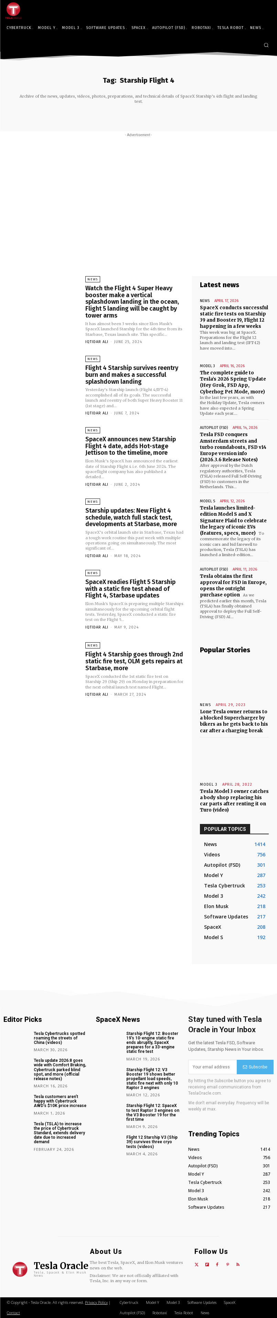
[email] (212, 1067)
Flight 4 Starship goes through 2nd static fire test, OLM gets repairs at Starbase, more (134, 661)
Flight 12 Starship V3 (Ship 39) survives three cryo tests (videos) (152, 1142)
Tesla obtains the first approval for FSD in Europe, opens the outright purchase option (233, 585)
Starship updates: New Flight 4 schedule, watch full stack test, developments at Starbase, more (131, 517)
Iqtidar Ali (96, 342)
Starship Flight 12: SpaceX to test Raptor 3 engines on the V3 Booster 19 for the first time (152, 1112)
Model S (207, 501)
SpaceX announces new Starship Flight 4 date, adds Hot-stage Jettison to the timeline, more (130, 446)
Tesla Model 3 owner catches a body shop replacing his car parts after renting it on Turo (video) (234, 800)
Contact (13, 1312)
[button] (266, 45)
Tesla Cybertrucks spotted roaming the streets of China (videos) (59, 1038)
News (92, 279)
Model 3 (207, 366)
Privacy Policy (96, 1302)
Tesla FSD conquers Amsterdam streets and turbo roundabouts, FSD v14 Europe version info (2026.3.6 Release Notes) (233, 447)
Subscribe (255, 1066)
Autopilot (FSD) (214, 428)
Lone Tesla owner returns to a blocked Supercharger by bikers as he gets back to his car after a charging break (234, 721)
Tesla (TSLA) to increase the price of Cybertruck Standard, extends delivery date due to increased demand (59, 1133)
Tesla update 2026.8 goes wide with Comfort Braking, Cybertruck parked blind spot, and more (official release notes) (60, 1069)
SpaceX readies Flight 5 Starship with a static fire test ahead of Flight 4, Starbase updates (130, 589)
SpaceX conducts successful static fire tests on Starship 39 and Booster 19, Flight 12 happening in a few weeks (234, 317)
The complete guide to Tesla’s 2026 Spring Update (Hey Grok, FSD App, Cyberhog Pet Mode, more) (233, 382)
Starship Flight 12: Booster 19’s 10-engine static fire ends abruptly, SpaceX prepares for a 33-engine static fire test (152, 1042)
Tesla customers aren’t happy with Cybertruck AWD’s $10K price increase (60, 1101)
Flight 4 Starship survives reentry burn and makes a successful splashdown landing (131, 374)
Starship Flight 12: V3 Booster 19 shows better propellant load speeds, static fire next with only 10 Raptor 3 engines (152, 1078)
